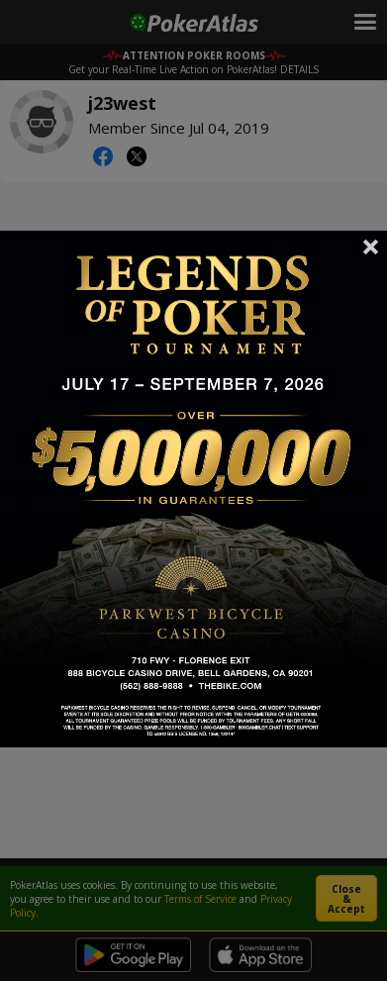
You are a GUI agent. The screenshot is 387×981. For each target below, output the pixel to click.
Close (371, 246)
